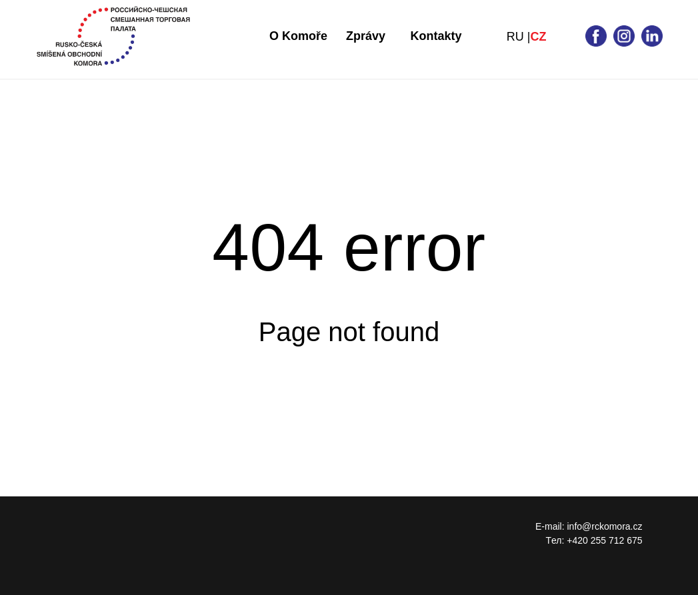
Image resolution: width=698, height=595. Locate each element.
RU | (519, 36)
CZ (539, 36)
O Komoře (298, 36)
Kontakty (436, 36)
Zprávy (365, 36)
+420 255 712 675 (604, 540)
